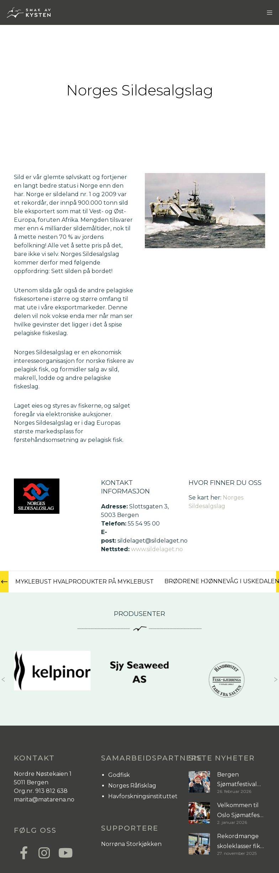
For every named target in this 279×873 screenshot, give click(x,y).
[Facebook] (23, 852)
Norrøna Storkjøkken (131, 844)
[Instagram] (43, 852)
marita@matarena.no (44, 799)
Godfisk (119, 775)
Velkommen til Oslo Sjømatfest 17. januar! (239, 811)
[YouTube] (63, 852)
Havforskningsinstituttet (143, 796)
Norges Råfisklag (132, 785)
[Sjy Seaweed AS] (139, 674)
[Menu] (267, 12)
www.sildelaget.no (157, 549)
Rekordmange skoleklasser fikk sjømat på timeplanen (240, 842)
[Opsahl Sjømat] (227, 679)
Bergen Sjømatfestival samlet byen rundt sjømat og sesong (240, 780)
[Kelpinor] (52, 670)
